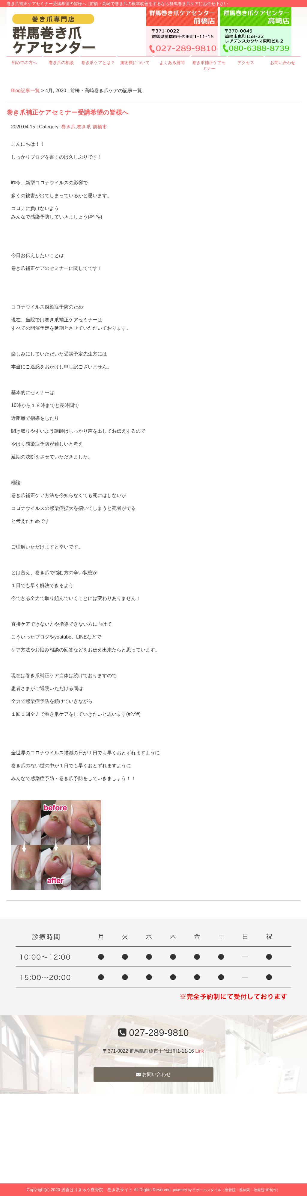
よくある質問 (172, 62)
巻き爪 (68, 126)
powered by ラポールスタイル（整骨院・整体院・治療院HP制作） (226, 1190)
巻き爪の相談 (61, 62)
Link (199, 1051)
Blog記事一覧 (25, 90)
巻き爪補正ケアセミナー (209, 65)
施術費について (135, 62)
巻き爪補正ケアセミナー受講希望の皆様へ (68, 112)
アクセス (245, 62)
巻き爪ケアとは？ (98, 62)
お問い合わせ (282, 62)
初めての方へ (24, 62)
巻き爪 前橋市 (92, 126)
